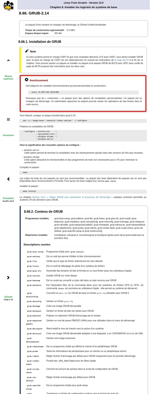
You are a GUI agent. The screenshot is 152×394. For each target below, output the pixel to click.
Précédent (8, 198)
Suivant (8, 297)
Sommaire (8, 135)
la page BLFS (122, 60)
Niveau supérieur (8, 77)
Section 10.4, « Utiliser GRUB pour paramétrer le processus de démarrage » (72, 197)
